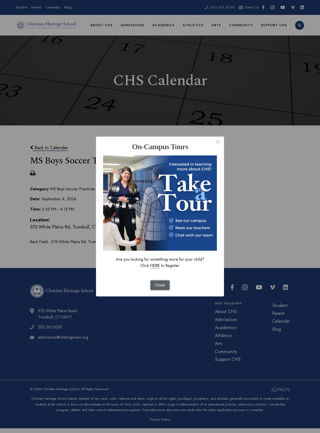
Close (160, 285)
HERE (155, 265)
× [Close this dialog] (218, 143)
